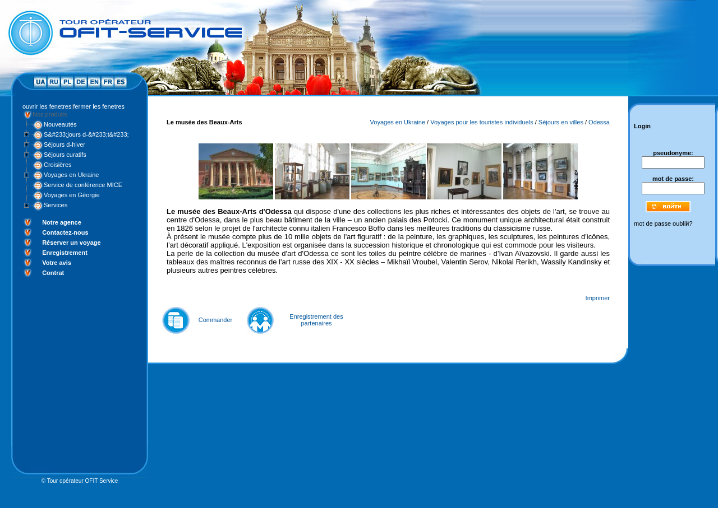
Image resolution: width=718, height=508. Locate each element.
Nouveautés (60, 124)
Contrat (53, 272)
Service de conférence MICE (83, 184)
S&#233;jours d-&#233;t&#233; (86, 134)
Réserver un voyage (71, 242)
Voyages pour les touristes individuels (481, 122)
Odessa (599, 122)
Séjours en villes (560, 122)
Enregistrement (65, 252)
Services (55, 205)
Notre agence (61, 222)
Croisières (58, 164)
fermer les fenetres (99, 106)
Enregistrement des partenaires (316, 320)
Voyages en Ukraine (71, 174)
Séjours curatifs (65, 154)
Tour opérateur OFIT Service (82, 481)
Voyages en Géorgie (72, 195)
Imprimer (598, 298)
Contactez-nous (65, 232)
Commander (216, 319)
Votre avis (56, 262)
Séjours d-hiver (64, 144)
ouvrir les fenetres (46, 106)
